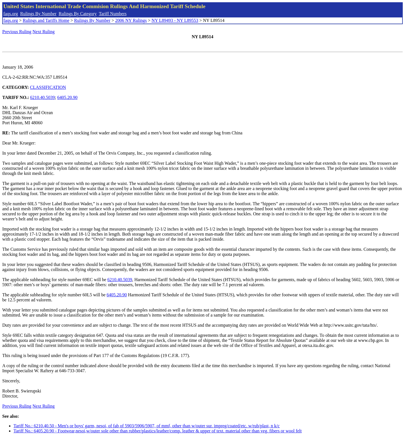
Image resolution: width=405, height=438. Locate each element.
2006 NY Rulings (131, 20)
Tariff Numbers (113, 13)
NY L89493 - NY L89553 (175, 20)
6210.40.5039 (42, 97)
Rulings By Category (78, 13)
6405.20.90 (67, 97)
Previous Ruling (17, 31)
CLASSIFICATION (48, 87)
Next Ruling (44, 31)
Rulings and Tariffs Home (46, 20)
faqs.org (10, 13)
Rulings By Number (38, 13)
